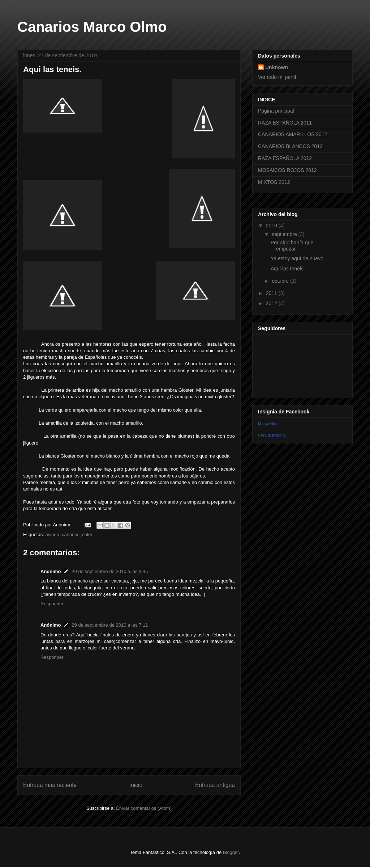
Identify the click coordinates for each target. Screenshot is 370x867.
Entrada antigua (215, 785)
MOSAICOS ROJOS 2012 (287, 170)
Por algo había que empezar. (292, 246)
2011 (272, 293)
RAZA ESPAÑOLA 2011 (285, 123)
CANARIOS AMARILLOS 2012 (292, 134)
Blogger (231, 852)
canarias (70, 534)
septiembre (285, 234)
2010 (272, 225)
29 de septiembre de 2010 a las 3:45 (110, 571)
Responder (52, 603)
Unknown (276, 67)
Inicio (135, 785)
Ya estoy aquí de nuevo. (298, 258)
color (87, 534)
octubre (281, 281)
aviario (52, 534)
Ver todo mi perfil (277, 77)
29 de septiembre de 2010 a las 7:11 (110, 625)
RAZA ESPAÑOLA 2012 (285, 158)
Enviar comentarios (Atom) (144, 808)
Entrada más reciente (50, 785)
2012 (272, 303)
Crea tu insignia (271, 435)
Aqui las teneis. (288, 269)
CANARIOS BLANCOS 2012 (290, 146)
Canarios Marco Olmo (92, 27)
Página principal (276, 111)
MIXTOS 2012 (274, 182)
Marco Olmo (269, 423)
